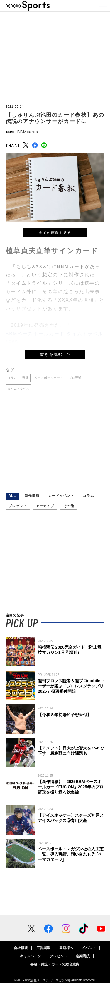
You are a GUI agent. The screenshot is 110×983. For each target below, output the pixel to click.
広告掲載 (43, 948)
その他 (68, 506)
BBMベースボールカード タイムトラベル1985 (55, 338)
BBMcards (27, 131)
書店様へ (66, 948)
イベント (89, 948)
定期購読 (83, 956)
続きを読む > (55, 354)
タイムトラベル (18, 388)
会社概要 (21, 948)
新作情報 (32, 496)
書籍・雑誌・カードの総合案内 (54, 964)
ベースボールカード (48, 377)
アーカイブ (45, 506)
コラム (12, 377)
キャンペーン (30, 956)
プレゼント (18, 506)
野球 (25, 377)
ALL (12, 496)
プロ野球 (75, 377)
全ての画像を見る (55, 233)
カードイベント (61, 496)
